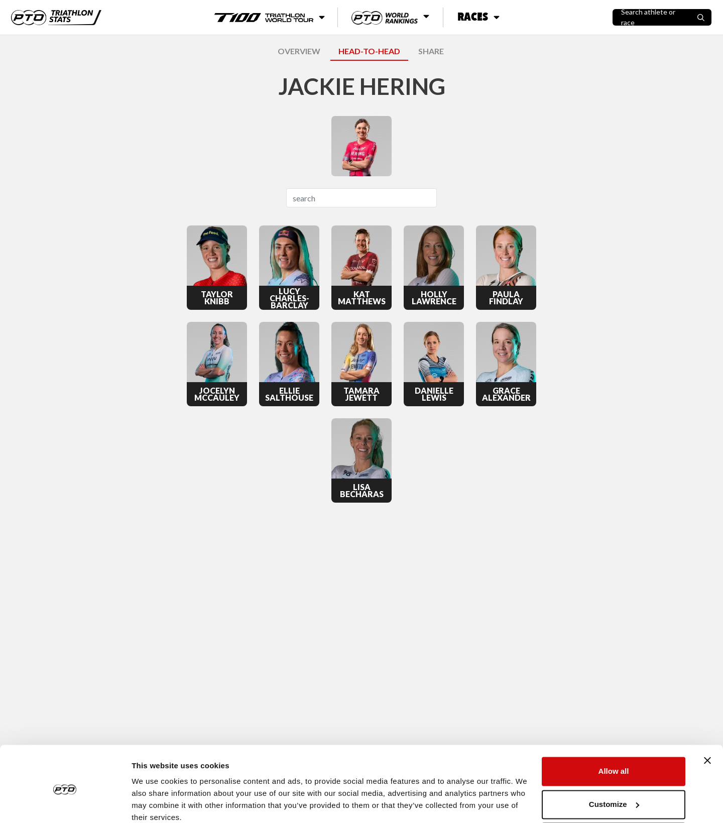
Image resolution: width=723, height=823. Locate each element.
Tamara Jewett (361, 394)
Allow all (613, 729)
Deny (614, 795)
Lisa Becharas (362, 491)
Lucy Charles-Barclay (289, 298)
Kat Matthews (362, 298)
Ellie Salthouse (289, 394)
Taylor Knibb (217, 298)
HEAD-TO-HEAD (369, 51)
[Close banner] (707, 718)
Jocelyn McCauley (216, 394)
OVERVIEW (299, 51)
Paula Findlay (506, 298)
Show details (155, 803)
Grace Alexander (506, 394)
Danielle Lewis (434, 394)
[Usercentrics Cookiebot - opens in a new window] (65, 803)
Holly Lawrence (434, 298)
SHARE (431, 51)
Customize (614, 762)
